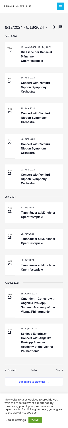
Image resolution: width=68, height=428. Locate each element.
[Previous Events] (10, 370)
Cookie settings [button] (15, 419)
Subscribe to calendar (32, 381)
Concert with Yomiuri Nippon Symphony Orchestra (35, 87)
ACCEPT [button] (35, 419)
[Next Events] (59, 370)
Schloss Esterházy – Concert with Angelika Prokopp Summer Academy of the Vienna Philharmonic (37, 342)
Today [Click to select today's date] (34, 370)
